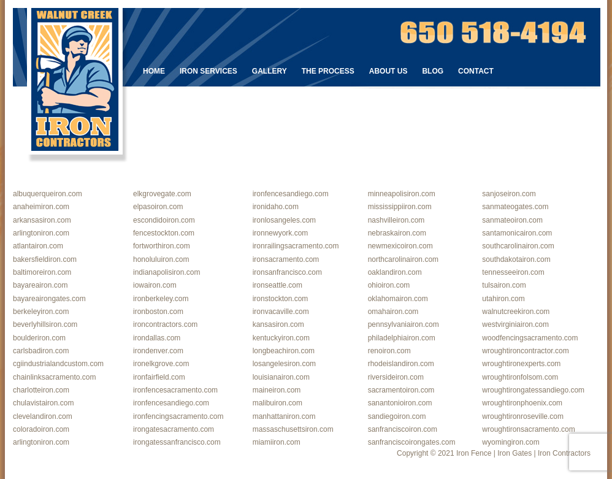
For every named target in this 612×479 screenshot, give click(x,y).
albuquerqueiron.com (47, 194)
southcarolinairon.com (518, 246)
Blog (432, 71)
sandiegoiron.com (397, 416)
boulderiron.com (39, 338)
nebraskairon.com (397, 233)
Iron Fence (473, 453)
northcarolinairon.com (403, 259)
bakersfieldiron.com (45, 259)
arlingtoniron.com (41, 233)
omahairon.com (393, 311)
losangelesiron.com (284, 363)
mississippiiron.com (400, 206)
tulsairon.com (504, 285)
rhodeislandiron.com (401, 363)
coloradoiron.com (41, 429)
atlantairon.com (38, 246)
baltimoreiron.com (42, 272)
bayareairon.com (40, 285)
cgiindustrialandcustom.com (58, 363)
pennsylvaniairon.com (403, 324)
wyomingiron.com (510, 442)
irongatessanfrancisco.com (177, 442)
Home (154, 71)
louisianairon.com (281, 377)
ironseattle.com (277, 285)
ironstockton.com (280, 298)
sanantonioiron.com (400, 403)
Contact (476, 71)
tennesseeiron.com (513, 272)
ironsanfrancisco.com (287, 272)
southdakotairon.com (516, 259)
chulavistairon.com (43, 403)
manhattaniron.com (284, 416)
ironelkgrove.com (161, 363)
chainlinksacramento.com (54, 377)
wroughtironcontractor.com (525, 351)
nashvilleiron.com (396, 220)
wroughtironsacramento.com (528, 429)
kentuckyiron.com (281, 338)
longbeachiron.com (284, 351)
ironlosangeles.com (284, 220)
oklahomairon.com (398, 298)
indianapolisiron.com (166, 272)
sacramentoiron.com (401, 390)
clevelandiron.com (42, 416)
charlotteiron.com (41, 390)
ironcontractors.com (165, 324)
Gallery (269, 71)
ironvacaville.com (281, 311)
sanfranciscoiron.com (402, 429)
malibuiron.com (277, 403)
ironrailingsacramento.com (296, 246)
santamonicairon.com (517, 233)
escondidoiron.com (164, 220)
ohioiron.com (389, 285)
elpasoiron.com (158, 206)
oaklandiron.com (395, 272)
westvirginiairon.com (515, 324)
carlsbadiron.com (41, 351)
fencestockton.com (163, 233)
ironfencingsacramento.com (178, 416)
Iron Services (208, 71)
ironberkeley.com (160, 298)
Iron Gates (514, 453)
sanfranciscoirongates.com (412, 442)
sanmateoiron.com (512, 220)
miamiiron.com (276, 442)
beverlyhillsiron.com (45, 324)
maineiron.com (277, 390)
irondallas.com (156, 338)
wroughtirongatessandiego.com (533, 390)
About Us (388, 71)
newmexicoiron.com (400, 246)
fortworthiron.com (161, 246)
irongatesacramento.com (173, 429)
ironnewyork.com (280, 233)
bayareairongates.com (49, 298)
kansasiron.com (278, 324)
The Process (328, 71)
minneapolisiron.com (401, 194)
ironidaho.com (276, 206)
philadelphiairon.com (401, 338)
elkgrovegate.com (162, 194)
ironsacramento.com (286, 259)
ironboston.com (158, 311)
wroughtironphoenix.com (522, 403)
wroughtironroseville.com (523, 416)
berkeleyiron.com (41, 311)
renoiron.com (389, 351)
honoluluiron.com (161, 259)
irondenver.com (158, 351)
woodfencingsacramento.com (530, 338)
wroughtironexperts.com (521, 363)
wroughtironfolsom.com (520, 377)
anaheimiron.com (41, 206)
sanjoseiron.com (508, 194)
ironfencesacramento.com (175, 390)
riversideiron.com (396, 377)
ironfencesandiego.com (291, 194)
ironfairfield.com (159, 377)
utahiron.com (503, 298)
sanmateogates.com (515, 206)
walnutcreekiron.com (515, 311)
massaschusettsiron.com (293, 429)
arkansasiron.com (42, 220)
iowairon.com (155, 285)
